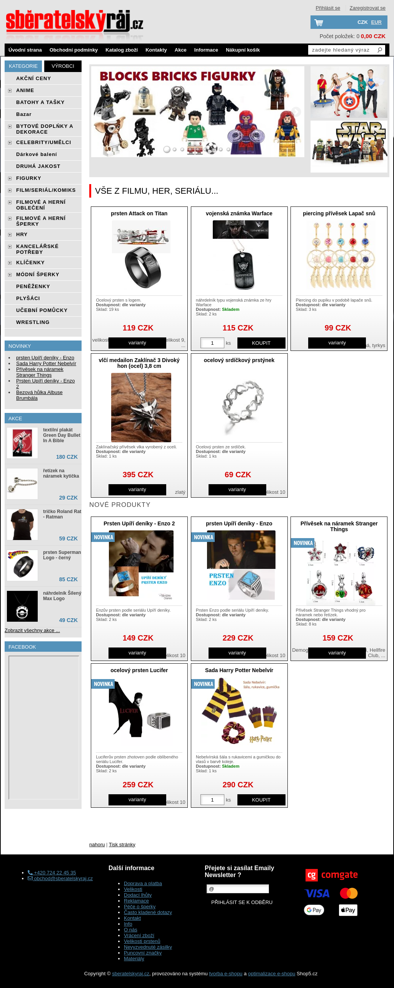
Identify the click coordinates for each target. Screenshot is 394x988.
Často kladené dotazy (148, 912)
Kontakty (156, 50)
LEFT (99, 111)
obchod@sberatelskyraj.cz (60, 878)
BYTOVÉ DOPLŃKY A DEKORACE (44, 129)
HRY (22, 234)
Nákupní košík (243, 50)
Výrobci (63, 66)
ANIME (25, 90)
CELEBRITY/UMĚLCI (43, 142)
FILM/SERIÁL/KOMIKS (46, 190)
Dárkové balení (36, 154)
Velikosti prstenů (142, 941)
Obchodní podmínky (74, 50)
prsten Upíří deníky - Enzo (239, 523)
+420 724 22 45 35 (52, 873)
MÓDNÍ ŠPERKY (37, 274)
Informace (206, 50)
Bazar (24, 114)
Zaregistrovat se (368, 8)
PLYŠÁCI (28, 298)
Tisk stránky (122, 844)
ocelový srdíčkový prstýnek (239, 360)
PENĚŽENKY (33, 286)
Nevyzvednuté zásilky (148, 947)
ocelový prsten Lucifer (139, 670)
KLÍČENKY (30, 262)
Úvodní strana (25, 50)
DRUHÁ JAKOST (38, 166)
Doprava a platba (143, 883)
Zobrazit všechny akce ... (32, 630)
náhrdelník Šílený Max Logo (62, 595)
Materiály (134, 958)
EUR (376, 22)
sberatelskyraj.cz (130, 973)
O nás (130, 930)
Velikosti (133, 889)
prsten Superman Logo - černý (62, 555)
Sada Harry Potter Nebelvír (239, 670)
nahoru (97, 844)
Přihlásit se (328, 8)
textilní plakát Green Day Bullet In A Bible (61, 435)
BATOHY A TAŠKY (40, 102)
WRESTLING (33, 322)
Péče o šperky (139, 906)
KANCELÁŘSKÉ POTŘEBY (37, 249)
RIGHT (295, 111)
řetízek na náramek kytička (61, 473)
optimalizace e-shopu (272, 973)
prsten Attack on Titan (139, 213)
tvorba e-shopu (225, 973)
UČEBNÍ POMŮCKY (42, 310)
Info (128, 924)
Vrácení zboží (139, 935)
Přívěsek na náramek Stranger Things (339, 526)
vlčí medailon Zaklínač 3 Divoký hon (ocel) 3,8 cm (139, 363)
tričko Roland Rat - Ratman (62, 514)
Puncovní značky (143, 953)
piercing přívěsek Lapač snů (339, 213)
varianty (137, 343)
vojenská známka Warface (239, 213)
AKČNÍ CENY (33, 78)
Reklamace (136, 901)
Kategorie (23, 66)
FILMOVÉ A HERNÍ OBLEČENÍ (41, 205)
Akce (181, 50)
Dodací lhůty (138, 895)
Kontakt (132, 918)
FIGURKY (29, 178)
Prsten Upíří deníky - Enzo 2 (139, 523)
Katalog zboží (121, 50)
